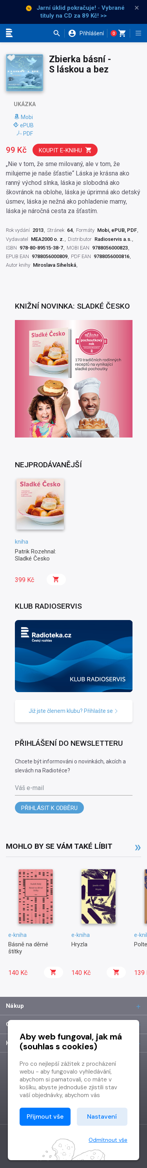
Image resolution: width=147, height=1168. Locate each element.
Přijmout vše (45, 1116)
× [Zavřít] (136, 8)
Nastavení (102, 1116)
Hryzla (79, 944)
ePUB (23, 125)
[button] (59, 33)
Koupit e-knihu (65, 150)
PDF (24, 133)
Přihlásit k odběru (49, 808)
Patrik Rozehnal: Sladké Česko (35, 555)
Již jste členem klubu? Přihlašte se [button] (73, 711)
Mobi (23, 117)
